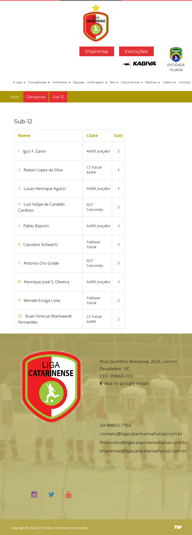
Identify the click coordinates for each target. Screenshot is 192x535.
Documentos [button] (132, 82)
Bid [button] (114, 82)
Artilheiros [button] (61, 82)
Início (14, 97)
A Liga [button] (19, 82)
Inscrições (136, 51)
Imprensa (96, 51)
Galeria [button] (169, 82)
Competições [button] (39, 82)
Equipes (78, 82)
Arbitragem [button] (97, 82)
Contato (185, 82)
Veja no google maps (124, 383)
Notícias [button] (152, 82)
